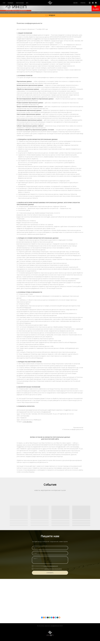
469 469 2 (29, 422)
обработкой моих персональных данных (53, 568)
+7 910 (24, 422)
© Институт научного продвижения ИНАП (50, 626)
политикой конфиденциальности (51, 566)
